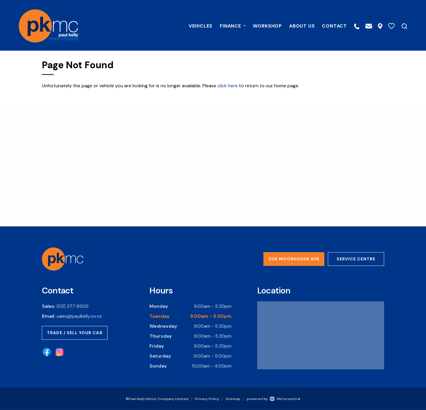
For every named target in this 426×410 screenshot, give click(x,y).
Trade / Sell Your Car (75, 332)
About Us (297, 25)
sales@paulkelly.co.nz (79, 316)
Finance (228, 25)
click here (227, 86)
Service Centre (356, 259)
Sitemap (233, 399)
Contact (329, 25)
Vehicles (196, 25)
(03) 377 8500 (72, 306)
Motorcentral (285, 399)
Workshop (262, 25)
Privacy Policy (207, 399)
